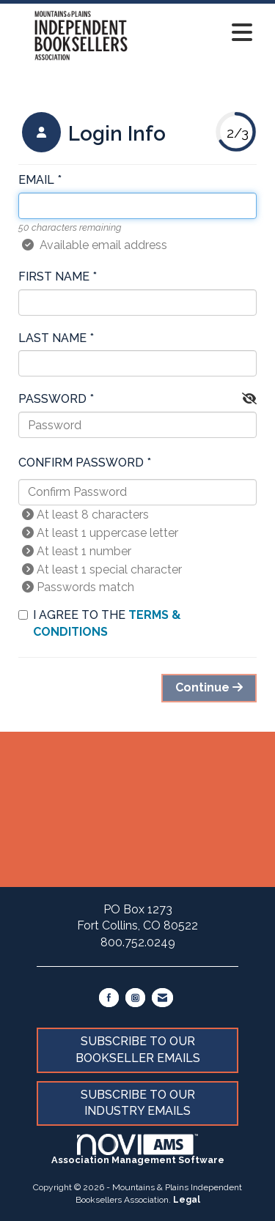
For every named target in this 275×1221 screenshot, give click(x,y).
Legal (186, 1200)
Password (52, 399)
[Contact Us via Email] (162, 997)
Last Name (52, 338)
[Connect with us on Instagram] (135, 997)
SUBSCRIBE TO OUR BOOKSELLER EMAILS (138, 1049)
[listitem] (92, 134)
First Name (53, 276)
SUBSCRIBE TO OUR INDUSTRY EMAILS (138, 1103)
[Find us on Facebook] (109, 997)
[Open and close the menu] (205, 33)
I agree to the (99, 623)
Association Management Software (137, 1149)
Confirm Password (81, 463)
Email (36, 180)
